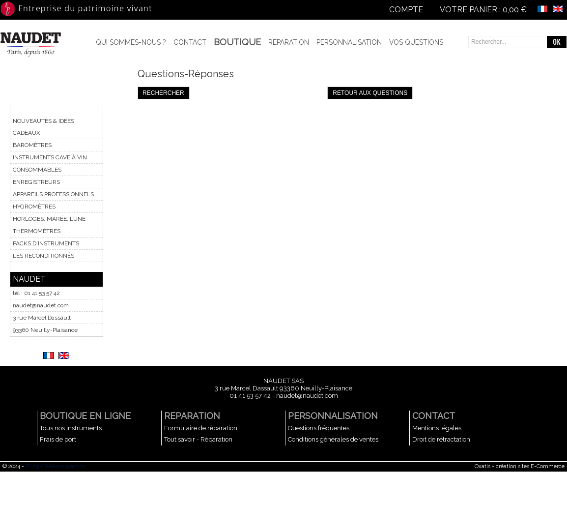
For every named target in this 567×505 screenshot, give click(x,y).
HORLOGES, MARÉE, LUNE (49, 218)
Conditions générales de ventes (333, 439)
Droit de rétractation (441, 439)
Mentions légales (436, 428)
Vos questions (416, 42)
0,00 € (515, 9)
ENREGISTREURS (36, 181)
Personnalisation (349, 42)
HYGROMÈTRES (34, 206)
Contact (189, 42)
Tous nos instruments (71, 428)
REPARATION (192, 416)
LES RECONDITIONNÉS (43, 255)
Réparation (288, 42)
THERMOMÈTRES (36, 231)
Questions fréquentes (318, 428)
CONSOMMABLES (37, 169)
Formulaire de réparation (200, 428)
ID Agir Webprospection (56, 466)
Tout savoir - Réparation (198, 439)
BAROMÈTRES (32, 145)
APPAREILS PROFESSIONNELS (53, 194)
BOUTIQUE (237, 42)
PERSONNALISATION (333, 416)
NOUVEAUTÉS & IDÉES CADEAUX (43, 127)
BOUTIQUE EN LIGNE (85, 416)
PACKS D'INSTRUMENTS (46, 243)
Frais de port (58, 439)
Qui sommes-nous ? (131, 42)
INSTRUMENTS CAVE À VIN (50, 157)
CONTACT (433, 416)
